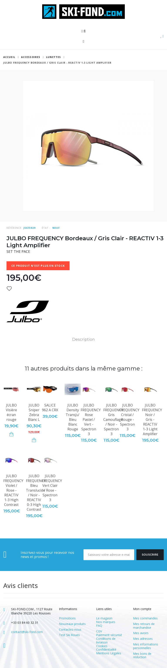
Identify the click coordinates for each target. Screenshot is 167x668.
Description (83, 339)
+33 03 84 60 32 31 (24, 622)
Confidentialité (106, 649)
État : (46, 227)
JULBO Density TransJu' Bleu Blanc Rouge (73, 417)
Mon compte (142, 609)
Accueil (9, 57)
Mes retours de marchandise (144, 626)
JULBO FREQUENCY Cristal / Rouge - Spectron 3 (129, 417)
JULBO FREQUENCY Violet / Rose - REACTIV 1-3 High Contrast (13, 490)
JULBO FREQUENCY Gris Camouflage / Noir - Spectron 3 (113, 419)
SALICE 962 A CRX (50, 407)
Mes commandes (145, 618)
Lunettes (53, 57)
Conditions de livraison (105, 640)
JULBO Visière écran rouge (11, 412)
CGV (99, 631)
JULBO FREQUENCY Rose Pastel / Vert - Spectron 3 (91, 419)
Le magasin (104, 618)
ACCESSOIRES (30, 57)
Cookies (101, 646)
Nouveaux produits (72, 624)
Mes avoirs (141, 633)
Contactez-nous (70, 630)
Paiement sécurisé (109, 635)
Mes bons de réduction (142, 655)
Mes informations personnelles (145, 646)
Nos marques (105, 622)
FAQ (99, 626)
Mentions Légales (108, 653)
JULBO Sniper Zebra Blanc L (34, 412)
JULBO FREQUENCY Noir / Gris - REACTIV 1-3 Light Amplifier (152, 419)
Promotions (67, 618)
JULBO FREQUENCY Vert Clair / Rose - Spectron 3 (52, 488)
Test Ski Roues (69, 635)
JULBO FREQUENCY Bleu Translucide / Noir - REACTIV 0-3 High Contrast (36, 493)
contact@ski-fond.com (27, 632)
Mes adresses (143, 639)
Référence (14, 227)
